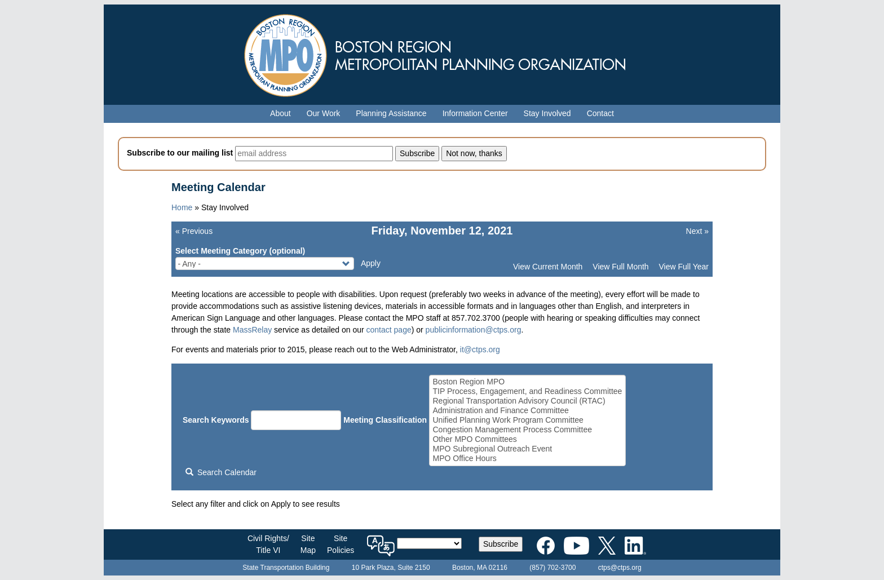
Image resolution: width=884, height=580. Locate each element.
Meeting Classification (385, 419)
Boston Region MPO (527, 382)
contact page (389, 329)
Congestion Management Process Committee (527, 430)
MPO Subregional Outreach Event (527, 449)
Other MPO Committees (527, 439)
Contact (600, 113)
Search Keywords (216, 419)
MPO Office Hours (527, 458)
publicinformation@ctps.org (473, 329)
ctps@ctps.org (620, 568)
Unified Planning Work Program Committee (527, 420)
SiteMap (308, 544)
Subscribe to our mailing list (180, 152)
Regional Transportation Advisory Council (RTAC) (527, 401)
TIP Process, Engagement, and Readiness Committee (527, 391)
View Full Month (620, 266)
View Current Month (547, 266)
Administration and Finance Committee (527, 410)
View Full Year (684, 266)
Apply (371, 263)
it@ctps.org (480, 349)
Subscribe (500, 543)
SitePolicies (340, 544)
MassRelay (252, 329)
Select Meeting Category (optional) (240, 250)
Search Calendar (221, 472)
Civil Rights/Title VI (268, 544)
